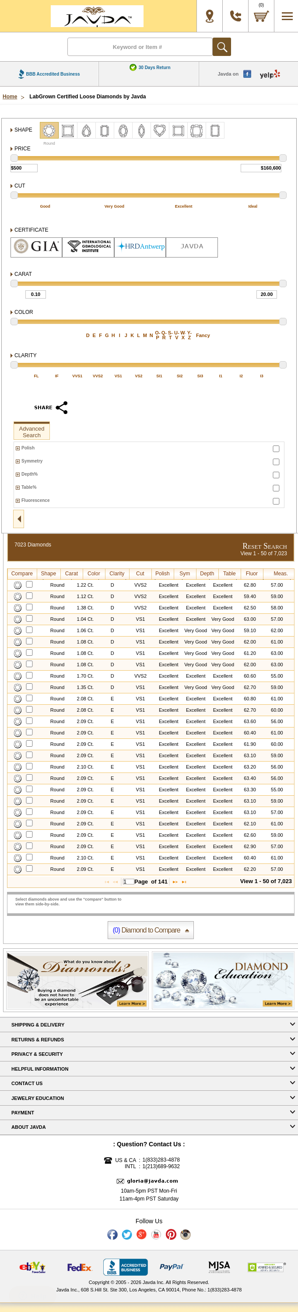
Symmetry (31, 461)
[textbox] (128, 881)
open (18, 519)
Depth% (29, 474)
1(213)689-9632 (161, 1166)
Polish (28, 447)
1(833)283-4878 (161, 1160)
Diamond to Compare (146, 930)
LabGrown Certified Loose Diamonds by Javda (87, 97)
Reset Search (264, 546)
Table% (28, 487)
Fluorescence (35, 500)
